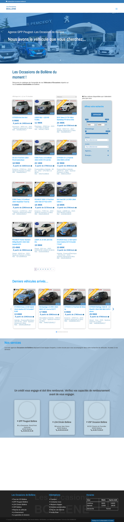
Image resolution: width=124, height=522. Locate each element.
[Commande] (66, 97)
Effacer (97, 115)
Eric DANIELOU (71, 519)
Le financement (18, 512)
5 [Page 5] (45, 269)
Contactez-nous (56, 502)
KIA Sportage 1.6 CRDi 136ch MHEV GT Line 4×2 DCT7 (48, 308)
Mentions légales (56, 504)
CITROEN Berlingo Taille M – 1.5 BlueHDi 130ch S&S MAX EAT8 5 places (100, 309)
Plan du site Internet (57, 510)
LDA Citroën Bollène (62, 422)
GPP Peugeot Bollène (27, 421)
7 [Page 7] (50, 269)
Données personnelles (58, 507)
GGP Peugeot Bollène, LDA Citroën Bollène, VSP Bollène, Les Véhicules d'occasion (38, 519)
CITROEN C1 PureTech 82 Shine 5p (74, 308)
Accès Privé (54, 512)
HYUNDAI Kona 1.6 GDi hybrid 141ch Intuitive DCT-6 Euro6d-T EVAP (24, 309)
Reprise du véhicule (20, 510)
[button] (115, 309)
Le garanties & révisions (21, 515)
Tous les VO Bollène (20, 499)
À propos (54, 499)
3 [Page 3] (40, 269)
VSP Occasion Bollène (97, 422)
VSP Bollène (17, 507)
